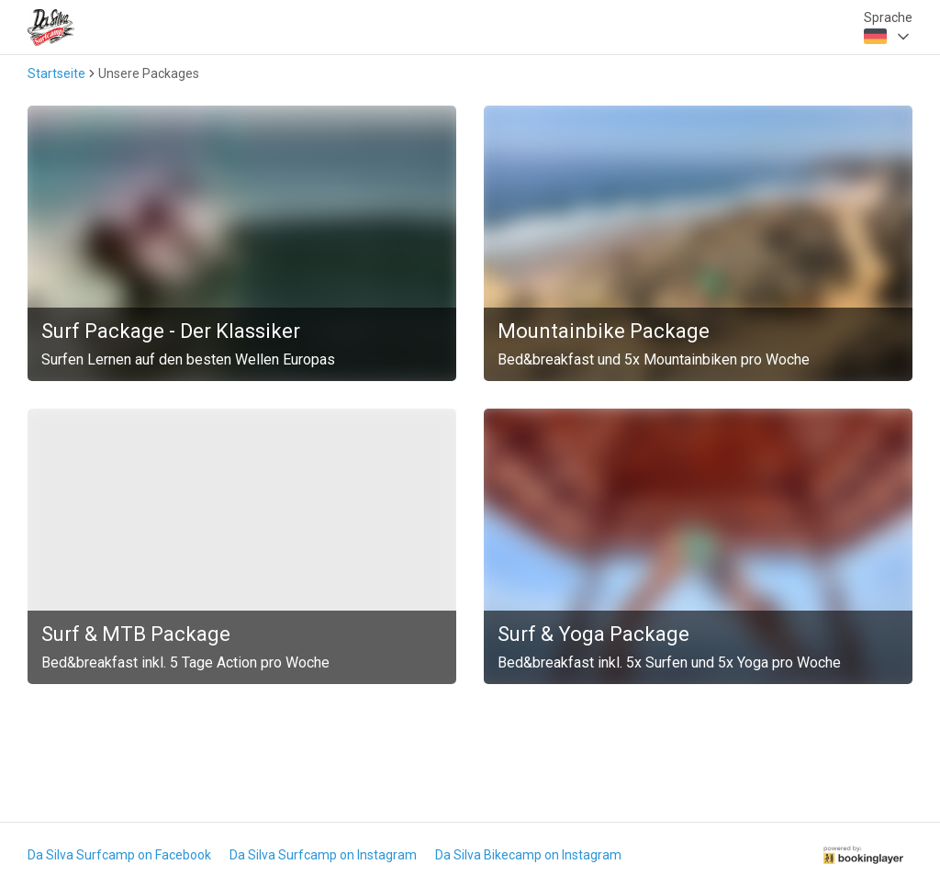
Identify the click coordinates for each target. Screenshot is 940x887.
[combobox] (888, 37)
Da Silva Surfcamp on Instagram (323, 855)
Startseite (56, 73)
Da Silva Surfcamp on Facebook (119, 855)
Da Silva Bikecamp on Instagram (528, 855)
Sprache (888, 17)
